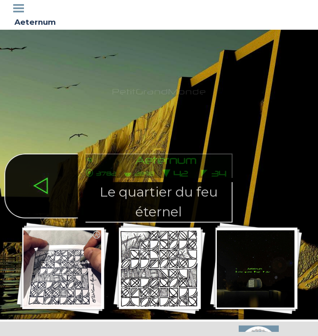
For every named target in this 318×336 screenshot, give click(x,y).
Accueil (41, 7)
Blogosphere (219, 7)
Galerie (159, 7)
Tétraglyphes (102, 7)
